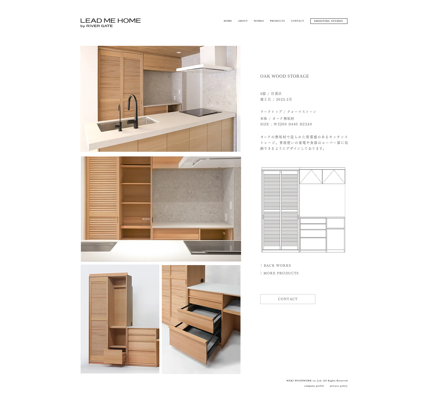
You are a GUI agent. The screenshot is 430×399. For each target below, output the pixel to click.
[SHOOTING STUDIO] (328, 21)
